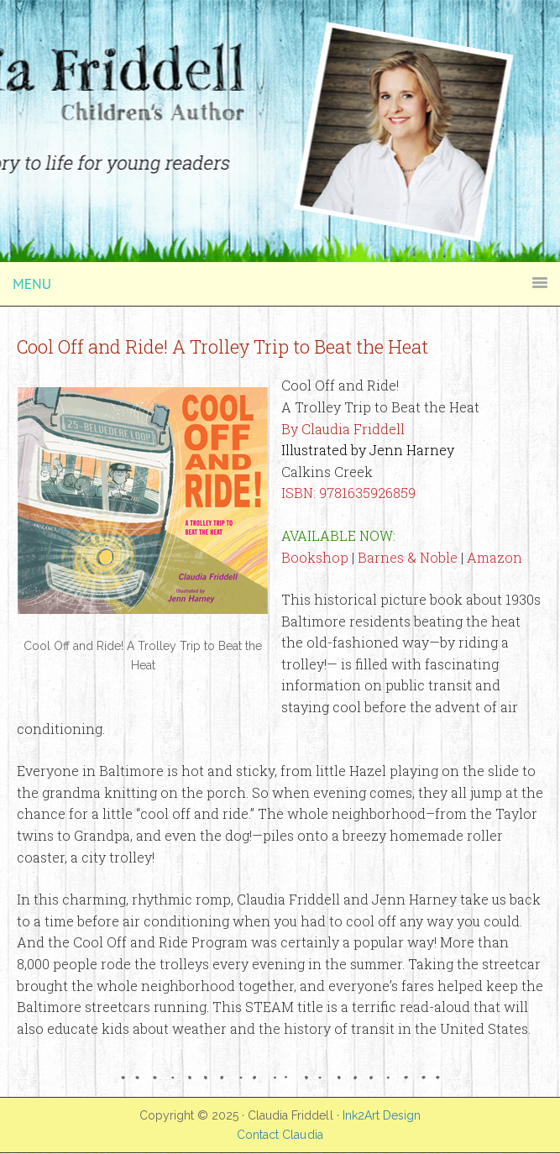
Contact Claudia (279, 1134)
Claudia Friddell (280, 42)
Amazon (494, 557)
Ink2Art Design (382, 1115)
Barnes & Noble (408, 557)
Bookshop (314, 557)
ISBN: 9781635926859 (348, 492)
